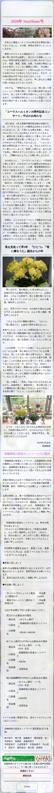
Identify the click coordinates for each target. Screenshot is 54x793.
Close (27, 786)
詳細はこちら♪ (27, 770)
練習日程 (27, 775)
